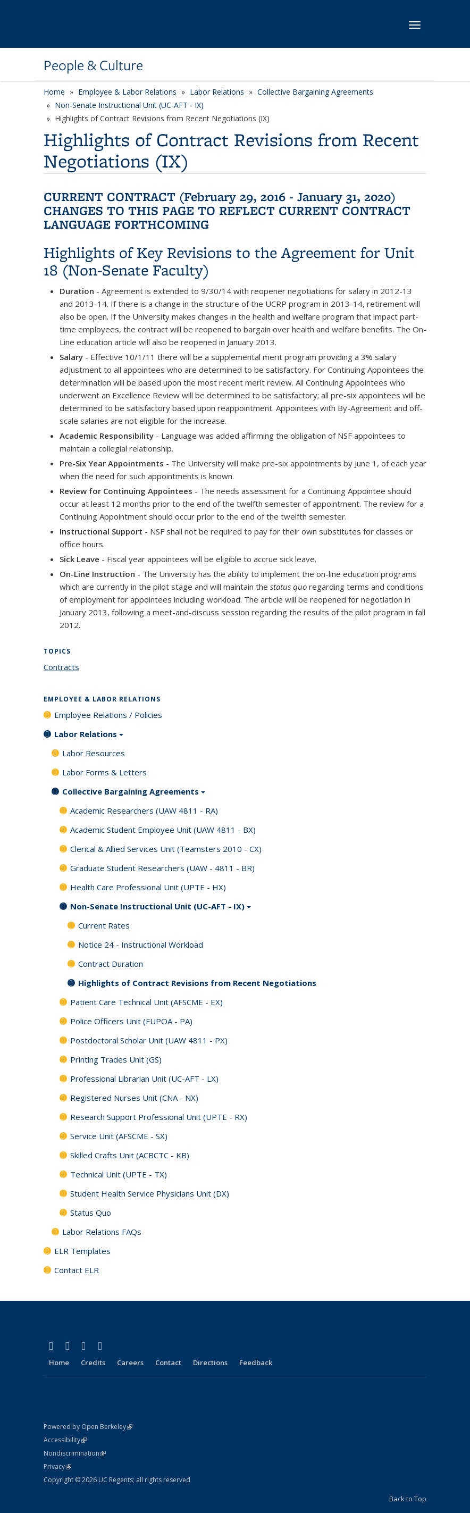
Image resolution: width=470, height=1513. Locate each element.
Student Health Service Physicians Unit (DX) (149, 1193)
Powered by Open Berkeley (88, 1426)
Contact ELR (76, 1270)
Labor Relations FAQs (101, 1231)
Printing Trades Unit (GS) (116, 1059)
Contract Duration (110, 963)
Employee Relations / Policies (108, 714)
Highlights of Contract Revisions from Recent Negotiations (197, 982)
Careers (130, 1362)
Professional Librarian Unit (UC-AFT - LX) (144, 1078)
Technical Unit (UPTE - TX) (118, 1174)
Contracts (61, 667)
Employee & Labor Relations (127, 92)
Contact (168, 1362)
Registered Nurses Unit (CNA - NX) (134, 1097)
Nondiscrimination (75, 1453)
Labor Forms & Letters (104, 772)
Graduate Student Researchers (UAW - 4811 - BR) (162, 868)
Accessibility (65, 1439)
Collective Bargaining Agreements (315, 92)
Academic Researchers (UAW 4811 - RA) (144, 810)
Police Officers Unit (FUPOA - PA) (131, 1021)
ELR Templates (82, 1250)
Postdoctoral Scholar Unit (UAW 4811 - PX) (149, 1040)
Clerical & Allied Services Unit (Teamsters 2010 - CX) (166, 848)
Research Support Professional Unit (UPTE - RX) (158, 1116)
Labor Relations (217, 92)
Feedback (255, 1362)
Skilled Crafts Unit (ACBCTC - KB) (129, 1155)
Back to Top (407, 1498)
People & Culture (93, 65)
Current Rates (104, 925)
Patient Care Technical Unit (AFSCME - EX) (146, 1002)
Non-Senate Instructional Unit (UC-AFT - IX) (129, 105)
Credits (93, 1362)
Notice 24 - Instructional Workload (140, 944)
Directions (210, 1362)
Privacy (57, 1466)
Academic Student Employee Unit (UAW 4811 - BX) (163, 829)
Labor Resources (93, 753)
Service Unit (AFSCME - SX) (118, 1136)
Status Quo (90, 1212)
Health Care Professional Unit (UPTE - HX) (148, 887)
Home (54, 92)
